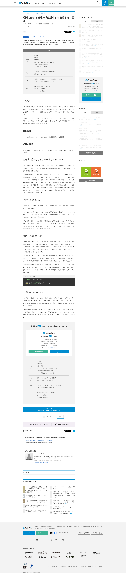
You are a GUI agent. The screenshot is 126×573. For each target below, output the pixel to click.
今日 (85, 21)
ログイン (59, 352)
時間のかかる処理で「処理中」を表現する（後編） (39, 440)
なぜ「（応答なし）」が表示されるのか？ (44, 62)
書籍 (60, 3)
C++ (24, 31)
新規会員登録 (38, 352)
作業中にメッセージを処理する (42, 74)
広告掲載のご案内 (97, 533)
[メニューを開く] (15, 3)
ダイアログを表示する (39, 88)
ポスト (67, 32)
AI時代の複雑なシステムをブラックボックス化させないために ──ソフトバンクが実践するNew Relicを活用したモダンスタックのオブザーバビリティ (91, 132)
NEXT (61, 417)
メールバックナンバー (49, 347)
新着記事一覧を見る (91, 153)
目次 (60, 50)
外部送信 (101, 566)
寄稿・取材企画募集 (84, 533)
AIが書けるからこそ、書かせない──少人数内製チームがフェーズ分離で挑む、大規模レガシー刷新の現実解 (63, 502)
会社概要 (75, 566)
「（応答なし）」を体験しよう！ (43, 66)
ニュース (37, 3)
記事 (43, 3)
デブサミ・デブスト (51, 3)
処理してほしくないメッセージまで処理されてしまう (48, 79)
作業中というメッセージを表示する (43, 86)
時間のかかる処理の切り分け (42, 64)
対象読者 (36, 57)
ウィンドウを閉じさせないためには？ (44, 81)
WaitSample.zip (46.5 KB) (38, 36)
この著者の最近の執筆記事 (41, 462)
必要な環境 (37, 59)
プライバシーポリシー (93, 566)
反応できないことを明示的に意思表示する (44, 71)
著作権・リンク (55, 566)
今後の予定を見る (90, 181)
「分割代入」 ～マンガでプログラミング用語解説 (90, 124)
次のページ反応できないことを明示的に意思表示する (49, 409)
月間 (97, 21)
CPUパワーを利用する (39, 91)
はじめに (36, 55)
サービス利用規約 (82, 566)
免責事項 (70, 566)
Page (27, 72)
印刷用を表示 (27, 431)
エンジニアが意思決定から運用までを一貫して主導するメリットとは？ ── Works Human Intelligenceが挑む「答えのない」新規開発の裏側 (92, 26)
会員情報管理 (63, 566)
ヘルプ (49, 566)
